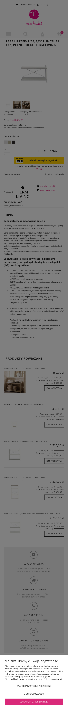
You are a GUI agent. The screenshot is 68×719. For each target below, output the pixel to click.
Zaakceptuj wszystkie (34, 701)
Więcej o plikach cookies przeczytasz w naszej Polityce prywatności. (33, 679)
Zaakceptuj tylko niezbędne (34, 686)
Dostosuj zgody (34, 694)
